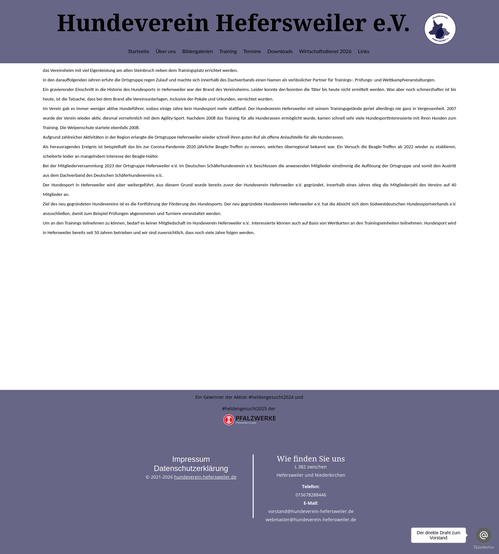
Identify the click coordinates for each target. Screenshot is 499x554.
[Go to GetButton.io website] (484, 547)
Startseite (138, 51)
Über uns (166, 51)
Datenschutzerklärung (191, 468)
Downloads (279, 51)
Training (228, 51)
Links (363, 51)
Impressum (191, 459)
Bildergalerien (197, 51)
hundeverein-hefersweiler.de (205, 477)
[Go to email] (484, 535)
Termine (252, 51)
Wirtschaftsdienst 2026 (325, 51)
